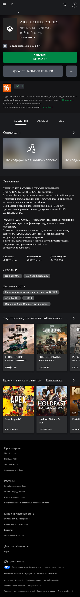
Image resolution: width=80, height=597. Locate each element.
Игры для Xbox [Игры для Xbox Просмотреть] (10, 459)
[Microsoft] (40, 3)
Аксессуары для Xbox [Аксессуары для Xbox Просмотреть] (13, 470)
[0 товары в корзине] (66, 5)
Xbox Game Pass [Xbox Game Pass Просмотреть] (11, 464)
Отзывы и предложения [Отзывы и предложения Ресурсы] (14, 491)
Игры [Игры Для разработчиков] (6, 551)
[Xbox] (9, 12)
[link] (18, 347)
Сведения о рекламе (46, 591)
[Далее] (73, 132)
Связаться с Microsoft (13, 580)
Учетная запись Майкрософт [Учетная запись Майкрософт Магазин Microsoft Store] (16, 519)
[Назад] (66, 132)
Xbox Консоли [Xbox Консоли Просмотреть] (10, 453)
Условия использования (14, 585)
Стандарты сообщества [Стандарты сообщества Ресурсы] (14, 497)
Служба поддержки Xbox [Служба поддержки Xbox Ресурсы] (15, 486)
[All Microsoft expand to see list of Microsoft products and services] (4, 5)
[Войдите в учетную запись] (74, 5)
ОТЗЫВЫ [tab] (42, 120)
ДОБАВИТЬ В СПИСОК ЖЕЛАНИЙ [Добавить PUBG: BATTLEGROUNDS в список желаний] (33, 71)
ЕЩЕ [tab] (61, 120)
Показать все (54, 318)
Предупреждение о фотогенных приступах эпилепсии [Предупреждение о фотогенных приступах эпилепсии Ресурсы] (27, 503)
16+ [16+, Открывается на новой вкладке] (19, 86)
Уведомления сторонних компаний (19, 591)
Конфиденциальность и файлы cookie (42, 580)
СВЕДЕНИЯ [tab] (21, 120)
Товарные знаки (34, 585)
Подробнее (68, 100)
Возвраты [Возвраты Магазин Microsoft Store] (8, 530)
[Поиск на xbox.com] (12, 4)
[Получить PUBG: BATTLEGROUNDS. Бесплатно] (40, 57)
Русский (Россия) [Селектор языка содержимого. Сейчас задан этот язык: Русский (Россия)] (16, 561)
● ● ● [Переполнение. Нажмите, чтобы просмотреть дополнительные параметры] (71, 71)
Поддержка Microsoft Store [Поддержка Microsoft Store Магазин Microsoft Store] (16, 524)
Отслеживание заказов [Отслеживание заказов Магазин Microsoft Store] (14, 535)
